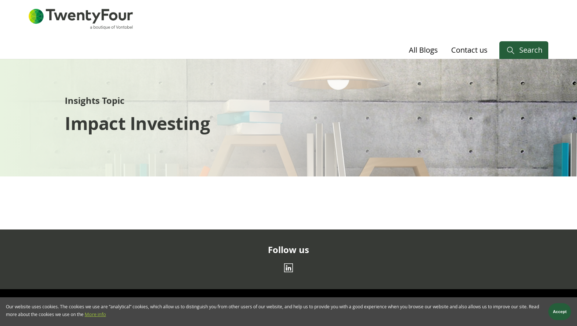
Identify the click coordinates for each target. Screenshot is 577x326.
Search (530, 50)
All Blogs (423, 50)
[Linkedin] (288, 267)
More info (95, 316)
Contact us (469, 50)
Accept (560, 313)
